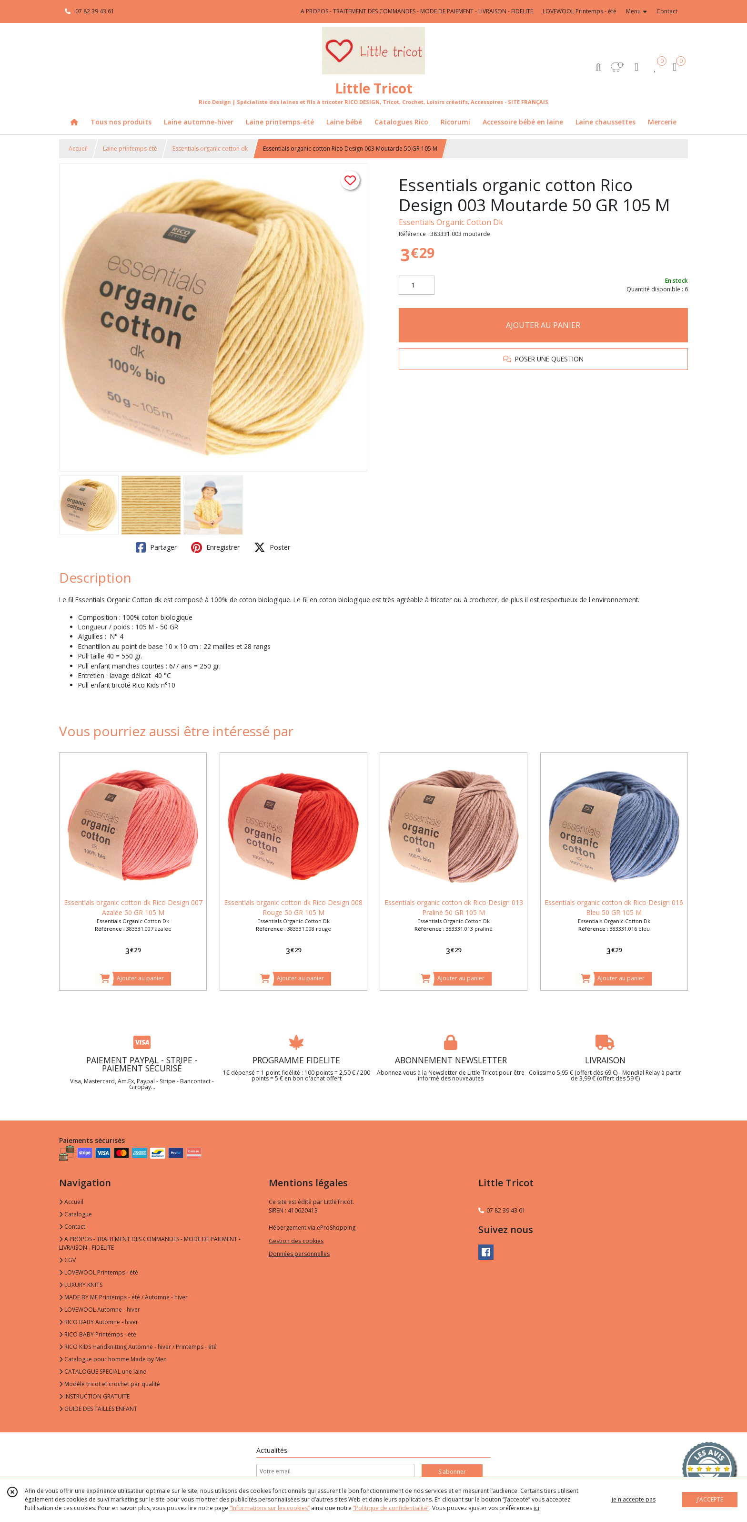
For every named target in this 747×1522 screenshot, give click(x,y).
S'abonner (452, 1472)
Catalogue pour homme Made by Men (113, 1359)
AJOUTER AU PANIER (543, 325)
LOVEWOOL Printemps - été (98, 1272)
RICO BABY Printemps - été (97, 1334)
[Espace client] (636, 66)
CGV (67, 1260)
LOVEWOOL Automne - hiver (99, 1310)
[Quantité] (416, 285)
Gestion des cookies (296, 1241)
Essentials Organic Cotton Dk (451, 222)
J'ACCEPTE (710, 1499)
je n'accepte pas (634, 1499)
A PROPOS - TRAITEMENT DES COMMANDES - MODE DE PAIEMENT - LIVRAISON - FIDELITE (150, 1243)
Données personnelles (299, 1254)
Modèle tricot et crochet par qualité (109, 1384)
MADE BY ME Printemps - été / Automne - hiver (123, 1297)
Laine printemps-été (130, 148)
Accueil (78, 148)
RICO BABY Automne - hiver (98, 1322)
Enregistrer (215, 547)
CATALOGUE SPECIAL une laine (102, 1372)
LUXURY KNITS (80, 1285)
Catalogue (75, 1214)
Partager (156, 547)
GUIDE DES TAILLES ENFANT (98, 1409)
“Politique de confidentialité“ (391, 1508)
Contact (666, 11)
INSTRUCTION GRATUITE (94, 1396)
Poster (272, 547)
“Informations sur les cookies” (270, 1508)
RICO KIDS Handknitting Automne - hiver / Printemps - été (138, 1347)
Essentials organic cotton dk (210, 148)
